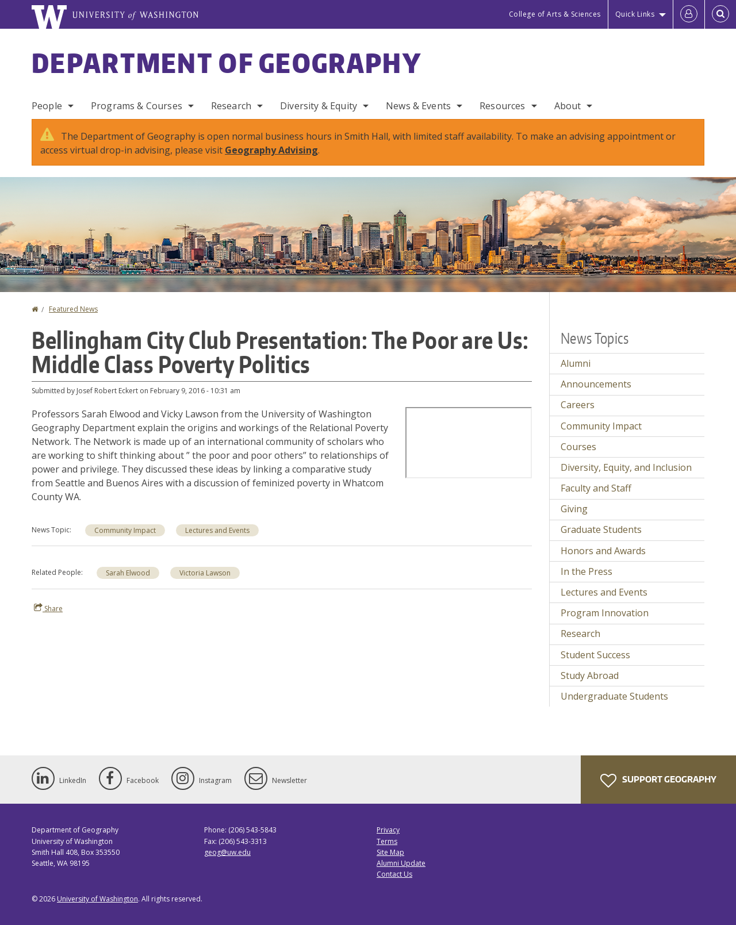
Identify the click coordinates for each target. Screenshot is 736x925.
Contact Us (394, 874)
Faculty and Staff (596, 488)
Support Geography (658, 781)
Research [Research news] (580, 633)
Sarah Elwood (128, 573)
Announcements (596, 384)
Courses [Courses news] (578, 446)
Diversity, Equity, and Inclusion (626, 467)
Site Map (390, 852)
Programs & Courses (136, 105)
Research (231, 105)
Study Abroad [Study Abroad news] (590, 675)
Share (48, 608)
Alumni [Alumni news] (576, 363)
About (567, 105)
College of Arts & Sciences (555, 14)
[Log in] (688, 14)
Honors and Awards (603, 550)
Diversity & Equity (318, 105)
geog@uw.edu (227, 852)
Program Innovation (605, 613)
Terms (387, 841)
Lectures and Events (217, 530)
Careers (578, 404)
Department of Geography (226, 62)
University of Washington (97, 899)
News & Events (418, 105)
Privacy (388, 830)
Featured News (73, 309)
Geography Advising (271, 150)
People (47, 105)
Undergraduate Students (614, 696)
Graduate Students (601, 529)
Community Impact (125, 530)
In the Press (586, 571)
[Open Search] (720, 14)
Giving (574, 508)
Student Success (595, 654)
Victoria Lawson (205, 573)
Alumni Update (401, 863)
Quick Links (635, 14)
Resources (502, 105)
